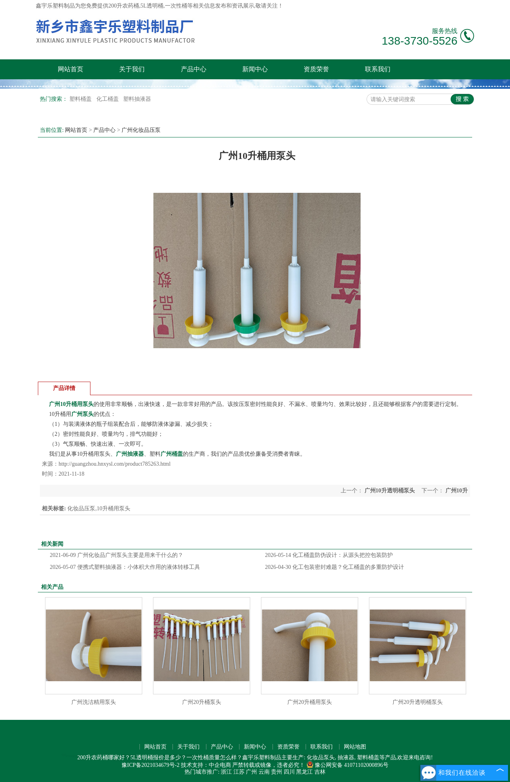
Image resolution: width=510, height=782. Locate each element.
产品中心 (193, 69)
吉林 (320, 772)
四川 (289, 772)
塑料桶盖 (81, 99)
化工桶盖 (108, 99)
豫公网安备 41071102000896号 (347, 765)
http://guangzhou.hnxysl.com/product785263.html (115, 464)
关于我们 (132, 69)
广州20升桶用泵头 (309, 702)
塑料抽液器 (137, 99)
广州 (251, 772)
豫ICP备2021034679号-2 (150, 765)
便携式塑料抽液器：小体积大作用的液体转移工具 (125, 567)
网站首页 (70, 69)
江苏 (239, 772)
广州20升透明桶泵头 (417, 702)
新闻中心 (255, 69)
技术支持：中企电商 (206, 765)
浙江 (226, 772)
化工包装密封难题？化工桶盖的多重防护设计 (334, 567)
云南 (264, 772)
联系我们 (377, 69)
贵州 (276, 772)
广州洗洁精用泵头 (93, 702)
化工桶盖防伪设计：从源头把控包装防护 (329, 555)
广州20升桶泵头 (201, 702)
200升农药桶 (123, 6)
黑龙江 (304, 772)
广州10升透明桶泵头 (389, 491)
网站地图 (355, 747)
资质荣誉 (316, 69)
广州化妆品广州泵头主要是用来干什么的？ (116, 555)
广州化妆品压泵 (141, 130)
